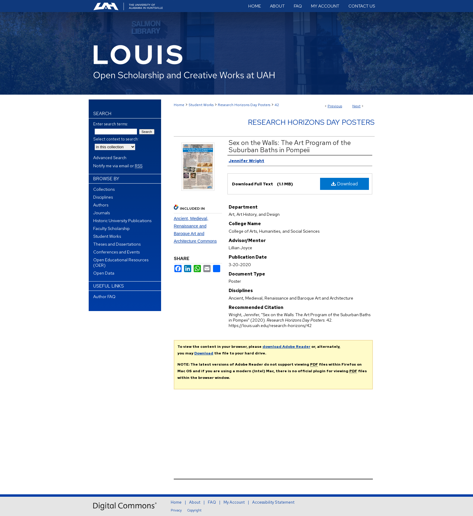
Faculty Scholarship (111, 228)
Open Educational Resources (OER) (120, 262)
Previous (335, 106)
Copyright (194, 510)
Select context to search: (115, 139)
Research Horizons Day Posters (244, 104)
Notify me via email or (117, 165)
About (194, 502)
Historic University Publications (122, 220)
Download (344, 184)
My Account (234, 502)
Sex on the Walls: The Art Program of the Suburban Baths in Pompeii (290, 146)
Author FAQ (104, 296)
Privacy (176, 510)
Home (179, 104)
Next (356, 106)
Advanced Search (109, 157)
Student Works (201, 104)
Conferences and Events (116, 252)
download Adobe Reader (286, 346)
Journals (101, 213)
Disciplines (103, 197)
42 (277, 104)
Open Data (103, 273)
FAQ (212, 502)
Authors (100, 205)
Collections (104, 189)
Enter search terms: (110, 124)
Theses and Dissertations (117, 244)
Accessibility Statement (273, 502)
